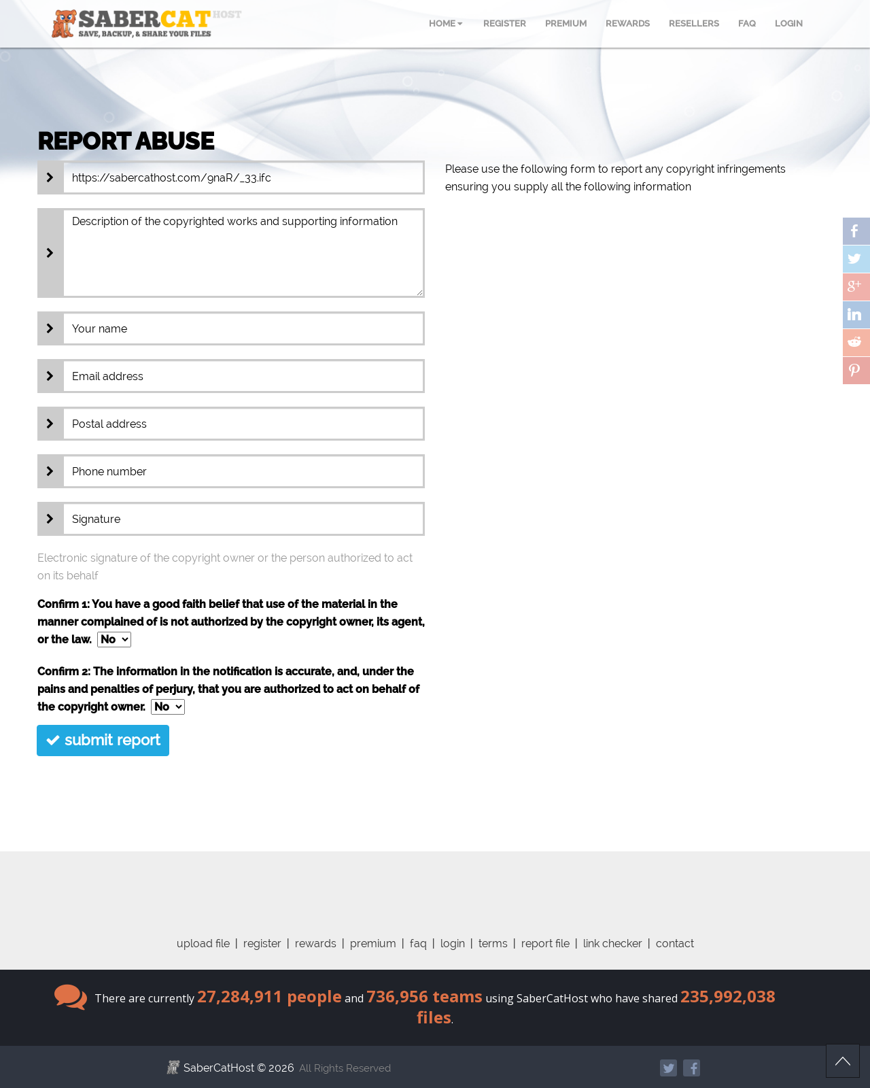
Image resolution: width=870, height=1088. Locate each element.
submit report (103, 740)
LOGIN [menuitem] (789, 23)
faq (418, 943)
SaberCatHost (219, 1067)
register (262, 943)
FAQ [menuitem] (747, 23)
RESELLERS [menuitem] (694, 23)
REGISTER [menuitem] (504, 23)
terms (493, 943)
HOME (445, 23)
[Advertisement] (435, 882)
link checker (612, 943)
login (452, 943)
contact (675, 943)
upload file (203, 943)
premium (373, 943)
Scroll (843, 1061)
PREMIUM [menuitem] (566, 23)
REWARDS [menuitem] (628, 23)
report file (545, 943)
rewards (315, 943)
